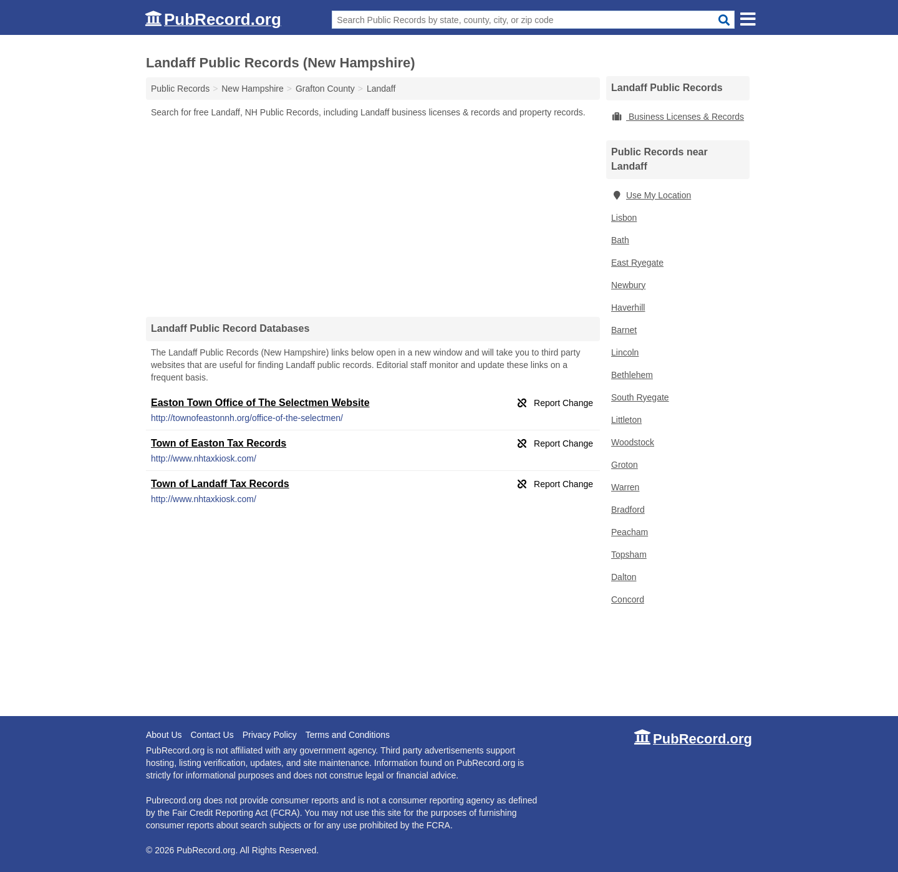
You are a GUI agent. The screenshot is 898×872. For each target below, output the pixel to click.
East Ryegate (637, 263)
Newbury (628, 285)
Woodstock (632, 442)
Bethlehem (632, 375)
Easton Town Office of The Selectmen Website (260, 402)
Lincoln (625, 352)
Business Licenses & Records (677, 117)
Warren (625, 487)
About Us (164, 735)
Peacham (629, 532)
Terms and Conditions (348, 735)
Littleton (626, 420)
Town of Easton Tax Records (218, 443)
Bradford (628, 510)
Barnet (624, 330)
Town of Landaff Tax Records (220, 483)
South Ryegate (640, 397)
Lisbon (624, 218)
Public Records (180, 89)
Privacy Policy (270, 735)
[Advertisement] (373, 217)
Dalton (623, 577)
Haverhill (628, 307)
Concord (627, 599)
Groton (624, 465)
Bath (620, 240)
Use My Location (651, 195)
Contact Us (211, 735)
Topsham (629, 555)
